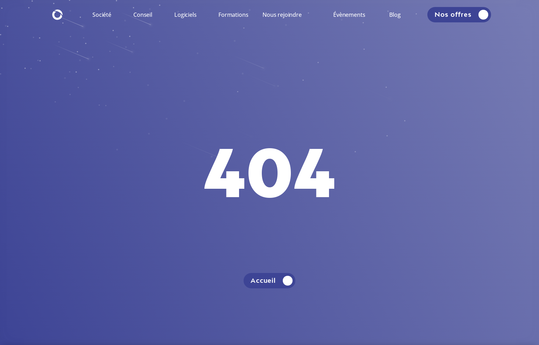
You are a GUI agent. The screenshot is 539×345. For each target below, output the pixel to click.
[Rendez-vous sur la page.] (344, 15)
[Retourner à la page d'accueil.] (57, 14)
